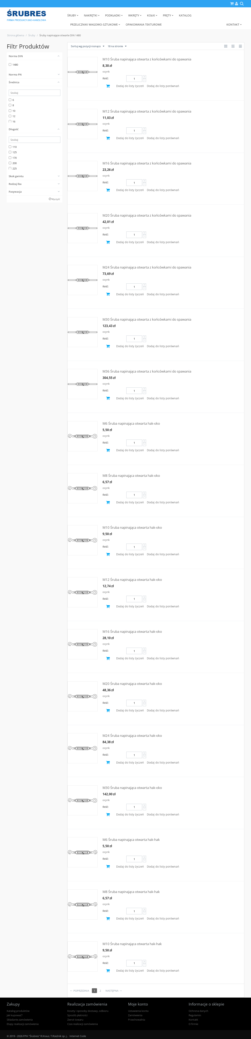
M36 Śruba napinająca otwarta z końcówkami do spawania (147, 371)
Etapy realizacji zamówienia (23, 1024)
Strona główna (15, 35)
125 (13, 152)
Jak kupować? (15, 1015)
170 (13, 158)
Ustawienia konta (138, 1011)
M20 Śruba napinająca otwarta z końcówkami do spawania (147, 215)
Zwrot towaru (75, 1019)
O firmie (193, 1024)
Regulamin (195, 1015)
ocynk (106, 71)
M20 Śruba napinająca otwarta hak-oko (132, 683)
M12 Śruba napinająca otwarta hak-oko (132, 579)
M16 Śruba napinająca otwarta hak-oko (132, 631)
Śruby (31, 35)
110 (13, 147)
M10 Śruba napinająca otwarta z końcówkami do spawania (147, 59)
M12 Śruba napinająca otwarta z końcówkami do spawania (147, 111)
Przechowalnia (136, 1019)
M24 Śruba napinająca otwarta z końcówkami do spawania (147, 267)
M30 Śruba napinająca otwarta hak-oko (132, 787)
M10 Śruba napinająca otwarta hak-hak (132, 944)
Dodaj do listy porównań (163, 86)
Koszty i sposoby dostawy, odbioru (87, 1011)
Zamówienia (135, 1015)
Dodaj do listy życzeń (130, 86)
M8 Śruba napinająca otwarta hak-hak (131, 891)
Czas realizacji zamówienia (82, 1024)
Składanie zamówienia (20, 1019)
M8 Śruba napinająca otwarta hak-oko (131, 475)
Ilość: (105, 78)
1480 (13, 64)
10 (12, 111)
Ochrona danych (198, 1011)
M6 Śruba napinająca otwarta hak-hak (131, 839)
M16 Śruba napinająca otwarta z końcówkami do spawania (147, 163)
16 (12, 121)
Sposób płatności (77, 1015)
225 (13, 168)
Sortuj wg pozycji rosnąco (87, 46)
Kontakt (193, 1019)
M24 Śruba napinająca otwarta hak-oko (132, 735)
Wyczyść (56, 199)
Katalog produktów (18, 1011)
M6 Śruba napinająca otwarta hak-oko (131, 423)
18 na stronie (117, 46)
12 (12, 116)
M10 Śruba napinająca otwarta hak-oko (132, 527)
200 (13, 163)
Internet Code (77, 1036)
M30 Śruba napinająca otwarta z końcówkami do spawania (147, 319)
